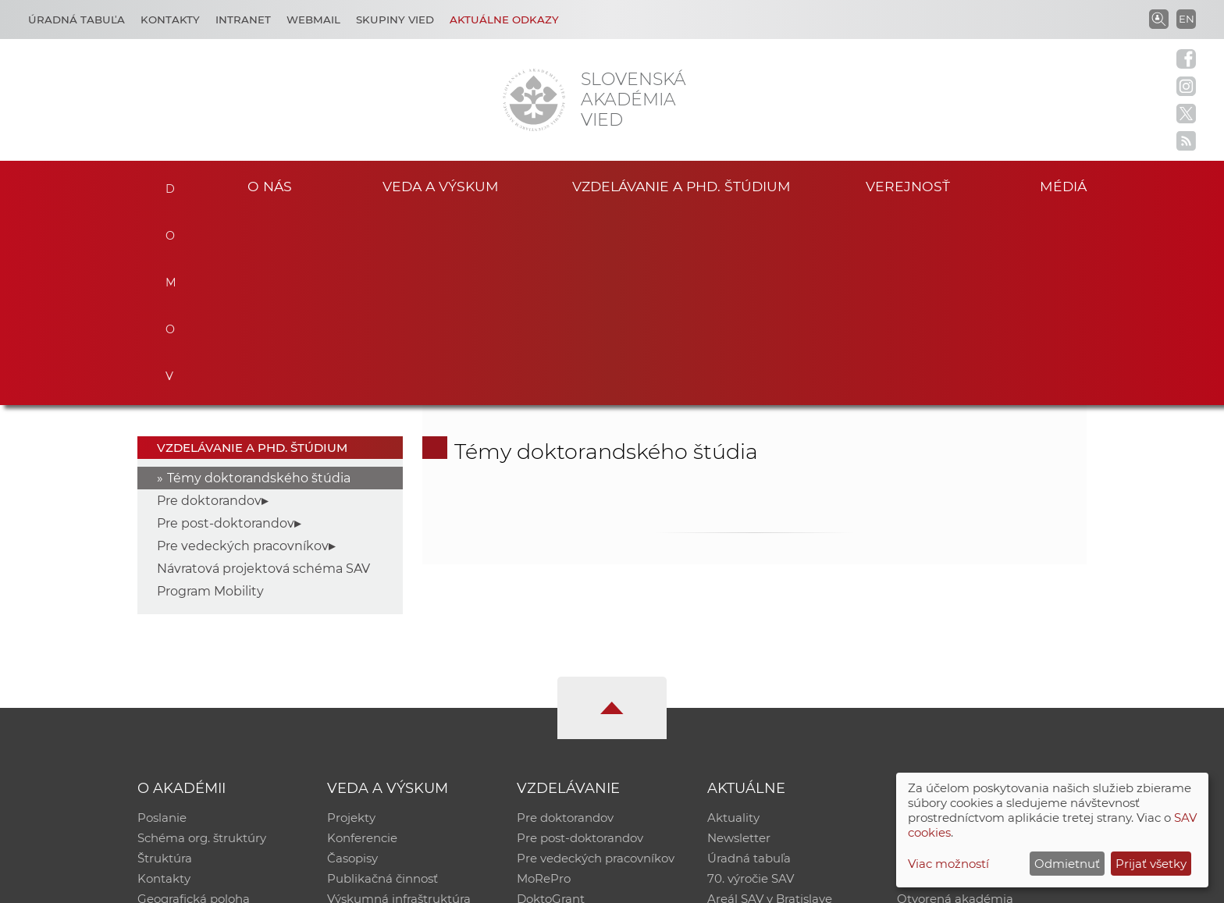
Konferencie (362, 645)
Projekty (351, 625)
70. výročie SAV (750, 686)
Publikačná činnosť (382, 686)
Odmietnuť (1067, 863)
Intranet (243, 19)
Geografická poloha (193, 706)
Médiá (1063, 186)
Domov (169, 184)
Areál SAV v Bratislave (769, 706)
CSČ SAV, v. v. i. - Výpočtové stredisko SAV (370, 883)
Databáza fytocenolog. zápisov (985, 666)
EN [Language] (1186, 18)
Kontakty (170, 19)
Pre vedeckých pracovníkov (243, 354)
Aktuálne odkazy (504, 19)
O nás (269, 186)
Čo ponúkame (748, 727)
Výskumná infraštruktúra (399, 706)
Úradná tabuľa (749, 666)
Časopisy (352, 666)
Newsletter (738, 645)
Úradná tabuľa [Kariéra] (76, 19)
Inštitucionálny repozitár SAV (980, 625)
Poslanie (162, 625)
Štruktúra (164, 666)
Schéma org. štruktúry (201, 645)
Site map (843, 883)
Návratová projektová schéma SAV (263, 376)
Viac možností (948, 863)
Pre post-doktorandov (225, 331)
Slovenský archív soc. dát (968, 645)
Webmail (313, 19)
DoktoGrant (551, 706)
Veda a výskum (440, 186)
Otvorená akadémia (955, 706)
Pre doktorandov (209, 308)
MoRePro (544, 686)
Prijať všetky (1151, 863)
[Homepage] (534, 100)
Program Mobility (210, 399)
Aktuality (733, 625)
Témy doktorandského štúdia (258, 286)
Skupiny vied (395, 19)
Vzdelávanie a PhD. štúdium (681, 186)
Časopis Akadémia (951, 686)
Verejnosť (908, 186)
